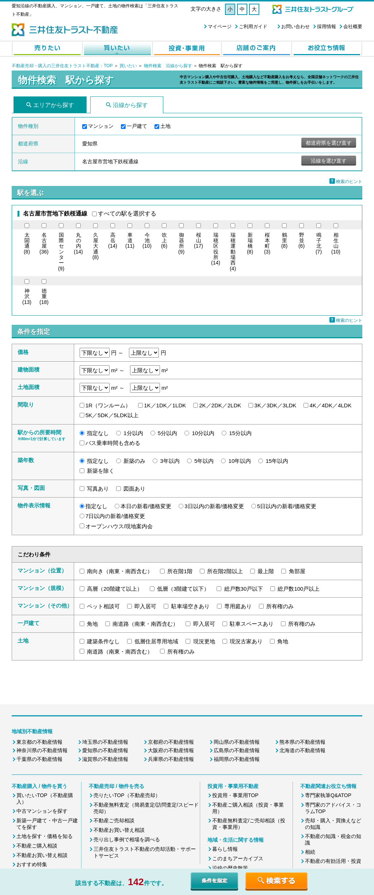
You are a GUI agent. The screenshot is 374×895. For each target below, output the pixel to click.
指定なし (98, 433)
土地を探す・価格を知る (44, 836)
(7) (319, 243)
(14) (78, 243)
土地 (165, 126)
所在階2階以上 (225, 571)
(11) (129, 240)
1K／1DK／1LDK (165, 405)
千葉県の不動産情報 (39, 759)
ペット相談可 (103, 606)
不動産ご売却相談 (114, 820)
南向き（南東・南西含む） (120, 571)
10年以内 (240, 461)
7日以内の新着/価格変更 (115, 516)
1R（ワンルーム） (108, 405)
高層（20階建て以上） (114, 589)
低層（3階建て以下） (183, 589)
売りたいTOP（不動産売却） (127, 795)
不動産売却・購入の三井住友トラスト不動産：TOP (62, 65)
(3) (267, 243)
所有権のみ (280, 606)
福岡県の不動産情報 (237, 759)
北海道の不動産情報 (302, 750)
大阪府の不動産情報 (171, 750)
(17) (198, 240)
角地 (92, 624)
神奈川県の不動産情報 (42, 750)
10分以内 (203, 433)
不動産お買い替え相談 (42, 855)
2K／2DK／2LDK (220, 405)
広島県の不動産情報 (237, 750)
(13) (26, 296)
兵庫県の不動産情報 (171, 759)
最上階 (265, 571)
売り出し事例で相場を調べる (127, 839)
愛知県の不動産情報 (105, 750)
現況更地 (204, 641)
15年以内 (277, 461)
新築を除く (100, 471)
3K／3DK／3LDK (275, 405)
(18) (44, 296)
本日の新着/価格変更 (146, 506)
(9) (61, 251)
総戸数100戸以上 (299, 589)
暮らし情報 (225, 849)
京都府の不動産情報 (171, 742)
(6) (164, 240)
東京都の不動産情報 (39, 742)
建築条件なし (103, 641)
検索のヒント (349, 181)
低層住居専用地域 (156, 641)
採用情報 (326, 26)
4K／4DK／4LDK (330, 405)
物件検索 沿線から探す (168, 65)
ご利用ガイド (253, 26)
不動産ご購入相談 (36, 846)
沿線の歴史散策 (230, 868)
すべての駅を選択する (127, 213)
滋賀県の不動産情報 (105, 759)
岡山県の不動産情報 (237, 742)
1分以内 (133, 433)
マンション (101, 126)
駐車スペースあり (252, 624)
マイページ (220, 26)
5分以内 (167, 433)
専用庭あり (238, 606)
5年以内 (204, 461)
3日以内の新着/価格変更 (214, 506)
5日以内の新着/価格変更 (287, 506)
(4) (233, 251)
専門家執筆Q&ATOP (328, 795)
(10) (147, 240)
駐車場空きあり (190, 606)
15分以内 (240, 433)
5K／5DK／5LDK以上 (111, 415)
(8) (27, 243)
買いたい (128, 65)
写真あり (98, 488)
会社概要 (352, 26)
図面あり (134, 488)
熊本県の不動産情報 (302, 742)
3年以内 (170, 461)
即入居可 (145, 606)
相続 (310, 852)
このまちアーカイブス (237, 858)
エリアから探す (53, 105)
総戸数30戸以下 (243, 589)
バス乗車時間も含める (112, 443)
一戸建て (137, 126)
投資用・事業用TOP (235, 795)
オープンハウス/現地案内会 (119, 526)
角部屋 (297, 571)
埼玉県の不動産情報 (105, 742)
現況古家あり (246, 641)
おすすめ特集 (31, 864)
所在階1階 (179, 571)
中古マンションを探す (42, 811)
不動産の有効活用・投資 (333, 861)
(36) (44, 243)
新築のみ (134, 461)
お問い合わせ (295, 26)
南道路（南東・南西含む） (145, 624)
